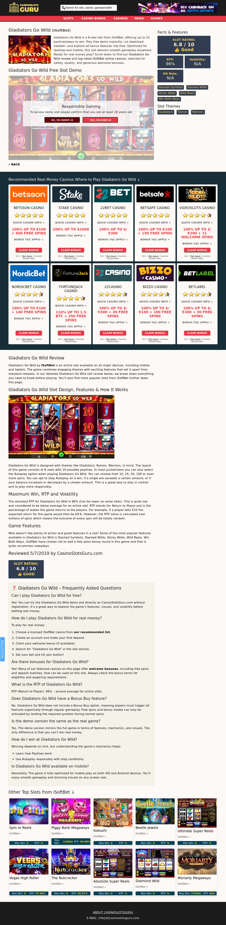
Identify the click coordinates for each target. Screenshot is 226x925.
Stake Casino (71, 208)
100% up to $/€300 (113, 231)
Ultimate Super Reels (195, 831)
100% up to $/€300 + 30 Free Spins (113, 312)
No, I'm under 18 (62, 120)
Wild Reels (187, 93)
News (139, 18)
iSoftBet (61, 30)
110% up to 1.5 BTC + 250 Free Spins (71, 316)
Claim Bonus (29, 250)
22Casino (113, 287)
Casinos (121, 18)
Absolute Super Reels (112, 881)
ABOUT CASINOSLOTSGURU (113, 912)
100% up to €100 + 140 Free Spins (29, 310)
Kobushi (100, 831)
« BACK (14, 164)
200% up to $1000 (71, 229)
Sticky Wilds (167, 93)
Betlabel (197, 287)
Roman (183, 112)
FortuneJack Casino (71, 289)
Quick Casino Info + (29, 222)
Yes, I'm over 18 (100, 120)
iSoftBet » (15, 833)
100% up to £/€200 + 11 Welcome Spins (197, 233)
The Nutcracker (64, 878)
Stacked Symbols (171, 87)
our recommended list (92, 632)
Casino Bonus (93, 18)
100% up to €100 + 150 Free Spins (155, 231)
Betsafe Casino (155, 208)
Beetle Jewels (147, 828)
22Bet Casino (112, 208)
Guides (157, 18)
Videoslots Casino (197, 208)
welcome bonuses (103, 669)
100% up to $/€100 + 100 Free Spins (155, 312)
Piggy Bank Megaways (70, 828)
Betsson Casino (29, 208)
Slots (68, 18)
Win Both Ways (169, 99)
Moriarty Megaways (194, 878)
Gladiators (166, 112)
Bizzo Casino (155, 287)
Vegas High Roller (24, 878)
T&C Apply (27, 256)
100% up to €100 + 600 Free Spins (29, 231)
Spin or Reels (20, 828)
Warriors (198, 112)
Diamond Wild (147, 881)
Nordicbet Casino (29, 287)
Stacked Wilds (197, 87)
